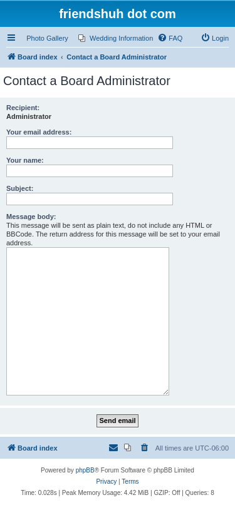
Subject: (19, 188)
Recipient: (22, 107)
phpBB (85, 470)
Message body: (31, 216)
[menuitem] (115, 38)
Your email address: (38, 132)
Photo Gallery (47, 38)
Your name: (25, 160)
